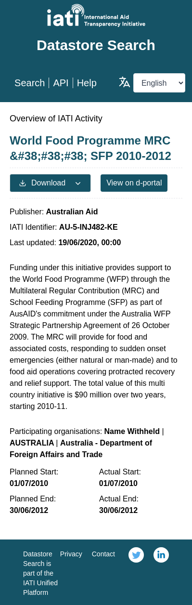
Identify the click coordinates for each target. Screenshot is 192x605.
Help (87, 83)
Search (29, 83)
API (60, 83)
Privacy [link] (71, 554)
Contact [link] (103, 554)
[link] (136, 572)
